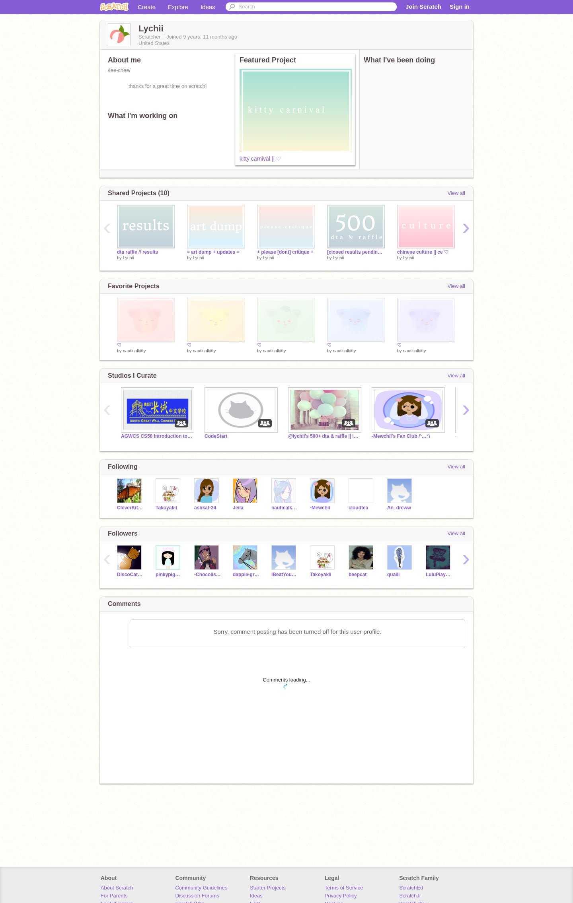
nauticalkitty (134, 350)
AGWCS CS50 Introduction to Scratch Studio (157, 436)
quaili (393, 574)
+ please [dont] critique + (285, 252)
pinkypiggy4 (169, 574)
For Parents (114, 896)
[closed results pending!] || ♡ (356, 252)
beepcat (357, 574)
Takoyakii (166, 508)
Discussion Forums (197, 896)
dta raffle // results (137, 252)
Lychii (128, 257)
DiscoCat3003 (130, 574)
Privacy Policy (341, 896)
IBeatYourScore (284, 574)
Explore (178, 7)
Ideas (208, 7)
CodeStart (216, 436)
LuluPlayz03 (439, 574)
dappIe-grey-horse (246, 574)
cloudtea (358, 508)
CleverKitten (130, 508)
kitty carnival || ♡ (260, 158)
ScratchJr (410, 896)
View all (456, 193)
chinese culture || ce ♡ (422, 252)
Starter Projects (268, 888)
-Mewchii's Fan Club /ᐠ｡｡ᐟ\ (401, 436)
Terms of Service (344, 888)
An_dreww (399, 508)
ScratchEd (411, 888)
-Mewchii (320, 508)
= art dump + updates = (213, 252)
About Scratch (117, 888)
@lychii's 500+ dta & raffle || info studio (324, 436)
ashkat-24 (205, 508)
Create (147, 7)
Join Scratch (423, 6)
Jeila (238, 508)
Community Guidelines (201, 888)
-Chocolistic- (207, 574)
